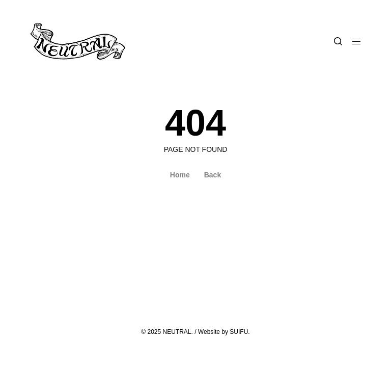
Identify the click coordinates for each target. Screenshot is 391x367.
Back (212, 174)
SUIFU (239, 331)
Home (180, 174)
